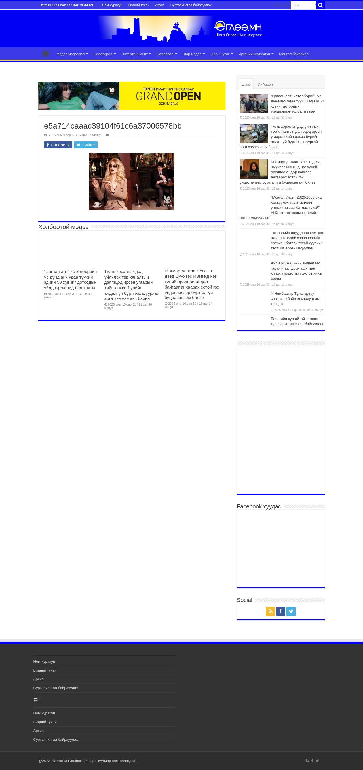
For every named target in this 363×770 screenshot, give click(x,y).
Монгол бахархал (294, 54)
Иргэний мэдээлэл (254, 54)
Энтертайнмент (134, 54)
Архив (160, 5)
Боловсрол (103, 54)
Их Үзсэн (265, 84)
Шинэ (246, 84)
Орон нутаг (219, 54)
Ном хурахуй (112, 5)
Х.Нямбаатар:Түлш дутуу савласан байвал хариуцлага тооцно (295, 298)
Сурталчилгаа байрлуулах (191, 5)
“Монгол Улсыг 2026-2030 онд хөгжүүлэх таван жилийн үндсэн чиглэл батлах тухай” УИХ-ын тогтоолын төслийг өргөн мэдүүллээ (281, 207)
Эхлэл (45, 53)
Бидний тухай (138, 5)
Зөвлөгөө (165, 54)
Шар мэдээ (192, 54)
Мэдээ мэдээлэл (70, 54)
